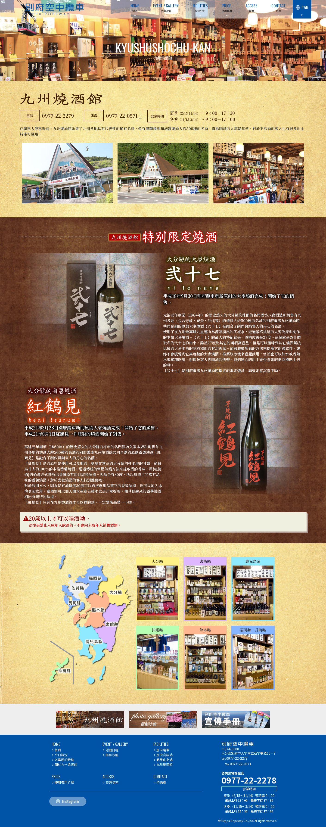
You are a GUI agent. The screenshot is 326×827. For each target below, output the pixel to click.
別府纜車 (161, 750)
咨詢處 (160, 782)
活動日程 (110, 750)
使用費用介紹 (63, 782)
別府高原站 (163, 754)
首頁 (56, 750)
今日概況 (60, 754)
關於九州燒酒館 (64, 764)
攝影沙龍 (110, 754)
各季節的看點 (63, 759)
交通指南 (110, 782)
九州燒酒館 (163, 764)
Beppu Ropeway (232, 821)
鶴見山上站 (163, 759)
